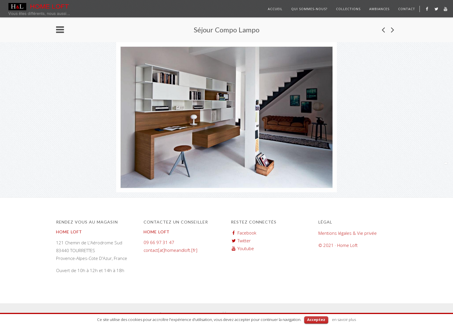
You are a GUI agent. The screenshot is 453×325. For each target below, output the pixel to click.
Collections (348, 9)
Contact (406, 9)
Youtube (245, 248)
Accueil (275, 9)
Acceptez (316, 319)
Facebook (246, 233)
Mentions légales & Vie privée (347, 233)
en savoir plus (344, 319)
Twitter (244, 240)
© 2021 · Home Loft (338, 245)
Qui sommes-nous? (309, 9)
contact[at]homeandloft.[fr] (170, 250)
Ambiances (379, 9)
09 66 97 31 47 (159, 242)
